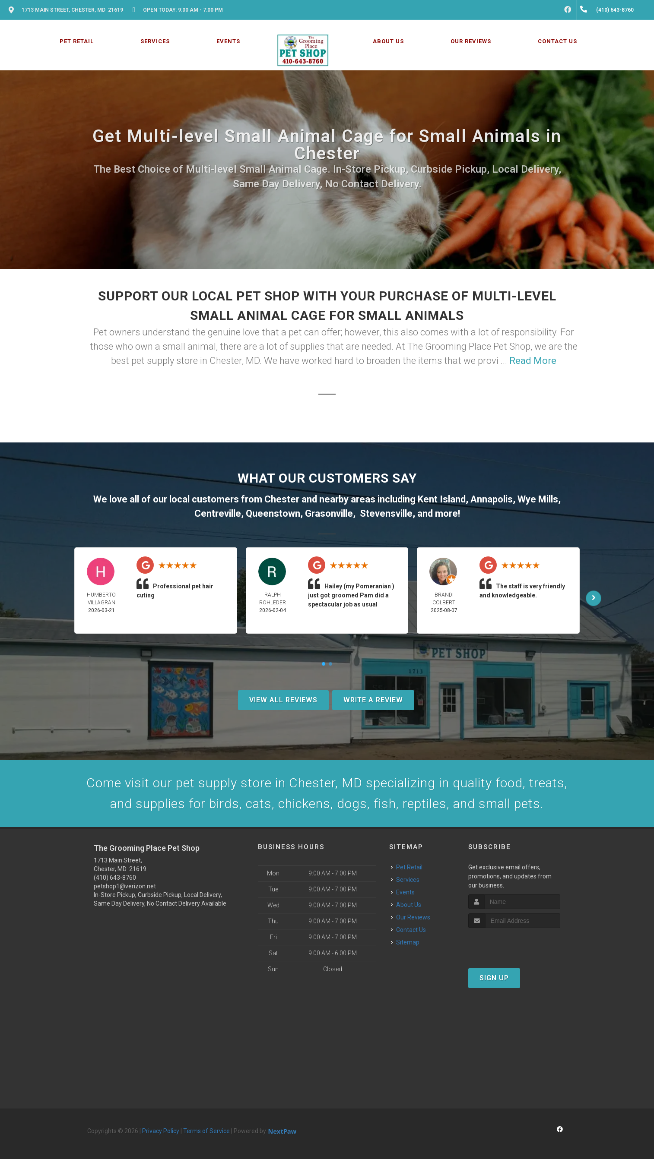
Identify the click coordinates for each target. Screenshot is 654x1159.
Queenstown (273, 513)
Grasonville (329, 513)
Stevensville (386, 513)
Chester (281, 499)
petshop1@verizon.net (125, 886)
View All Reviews (283, 700)
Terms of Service (206, 1130)
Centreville (217, 513)
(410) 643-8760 (115, 877)
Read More (532, 360)
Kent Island (442, 499)
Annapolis (491, 499)
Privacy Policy (160, 1130)
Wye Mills (537, 499)
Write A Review (373, 700)
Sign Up (494, 978)
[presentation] (514, 944)
